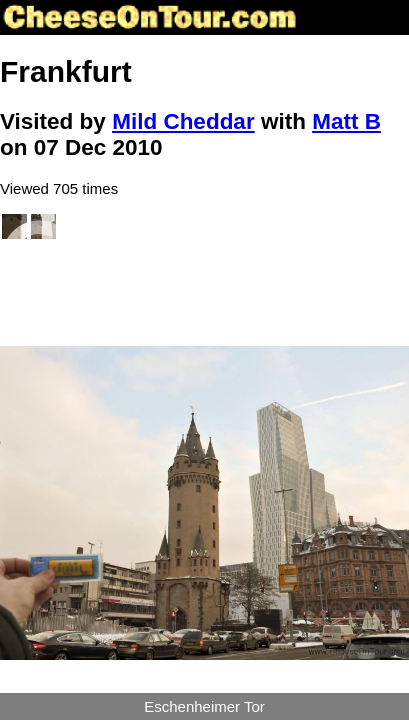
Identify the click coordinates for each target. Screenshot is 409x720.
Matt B (346, 121)
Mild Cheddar (183, 121)
